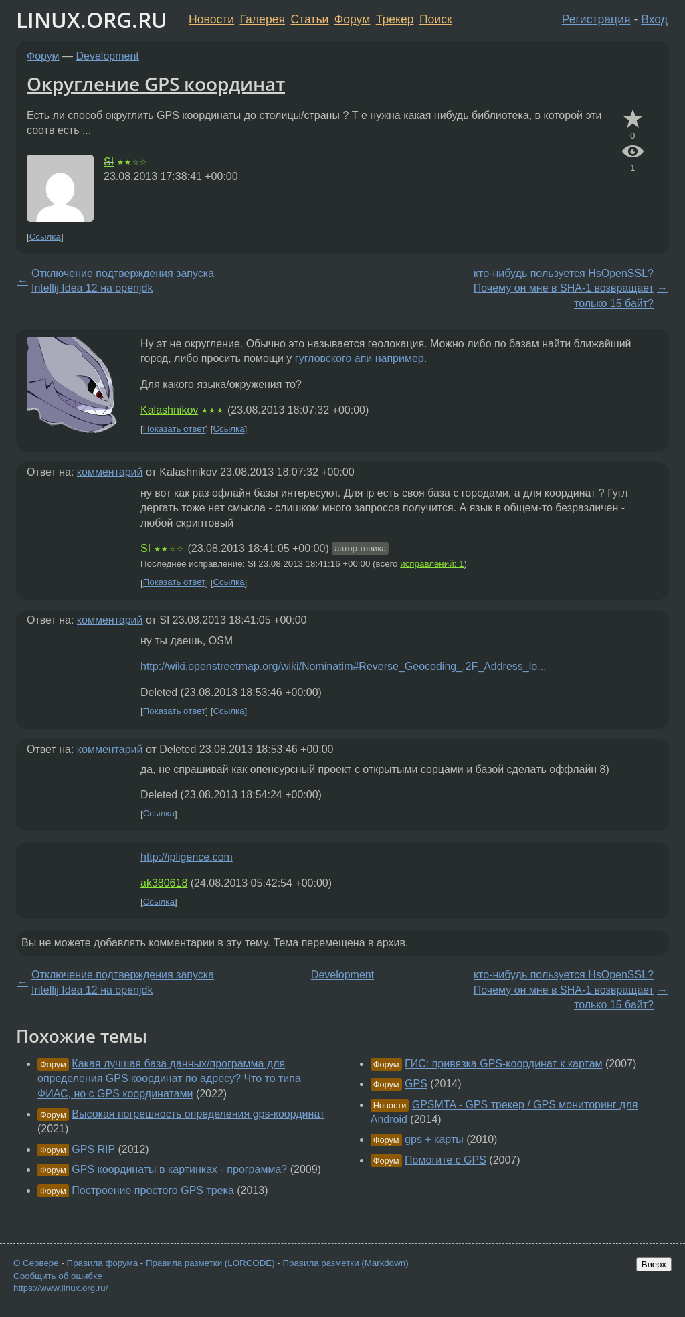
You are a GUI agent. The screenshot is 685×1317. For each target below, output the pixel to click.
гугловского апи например (359, 358)
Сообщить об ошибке (57, 1276)
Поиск (435, 19)
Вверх (654, 1264)
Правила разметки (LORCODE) (210, 1263)
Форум (352, 19)
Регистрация (596, 19)
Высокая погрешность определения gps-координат (198, 1114)
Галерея (262, 19)
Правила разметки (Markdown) (345, 1263)
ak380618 (163, 883)
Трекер (395, 19)
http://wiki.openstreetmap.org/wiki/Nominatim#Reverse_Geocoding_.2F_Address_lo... (343, 666)
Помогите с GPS (445, 1160)
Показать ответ (174, 429)
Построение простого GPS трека (152, 1190)
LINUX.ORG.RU (91, 19)
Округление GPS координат (156, 83)
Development (107, 56)
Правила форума (102, 1263)
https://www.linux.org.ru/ (60, 1288)
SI (109, 161)
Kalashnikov (169, 410)
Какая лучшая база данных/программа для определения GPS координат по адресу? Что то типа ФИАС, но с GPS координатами (169, 1079)
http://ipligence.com (186, 857)
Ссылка (45, 237)
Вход (654, 19)
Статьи (309, 19)
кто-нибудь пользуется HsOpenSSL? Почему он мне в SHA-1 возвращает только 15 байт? (564, 288)
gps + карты (434, 1139)
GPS (416, 1083)
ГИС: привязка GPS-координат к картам (503, 1063)
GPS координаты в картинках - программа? (179, 1169)
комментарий (110, 472)
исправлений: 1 (432, 564)
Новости (211, 19)
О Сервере (36, 1263)
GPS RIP (93, 1149)
